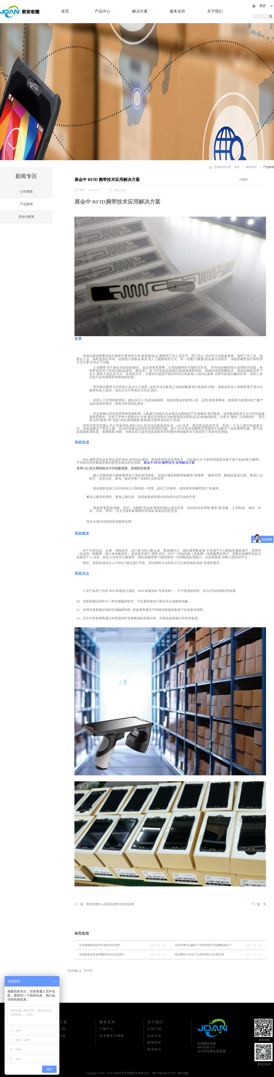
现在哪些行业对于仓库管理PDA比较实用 (199, 954)
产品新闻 (268, 167)
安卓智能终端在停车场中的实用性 (99, 945)
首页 (65, 11)
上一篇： (104, 904)
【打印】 (88, 970)
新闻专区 (251, 167)
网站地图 (182, 1073)
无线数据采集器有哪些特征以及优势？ (102, 954)
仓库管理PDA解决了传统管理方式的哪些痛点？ (203, 945)
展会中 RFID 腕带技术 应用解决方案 (169, 462)
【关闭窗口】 (74, 970)
